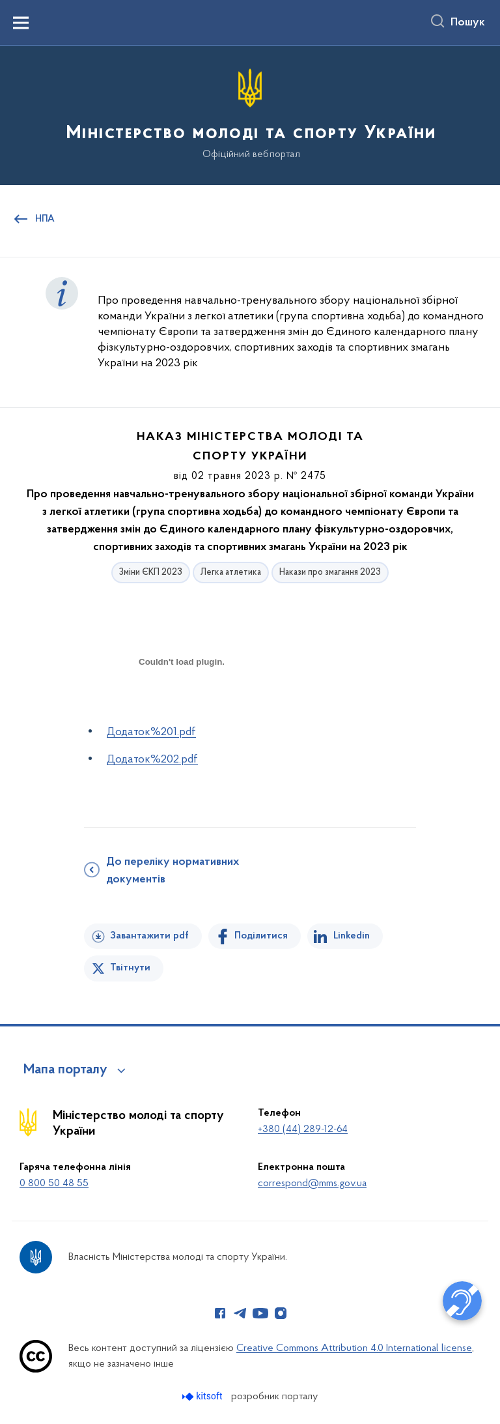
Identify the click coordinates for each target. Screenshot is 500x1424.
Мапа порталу (65, 1070)
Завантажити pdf (149, 936)
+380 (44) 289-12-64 (303, 1129)
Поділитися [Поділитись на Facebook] (261, 936)
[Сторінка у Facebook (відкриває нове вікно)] (220, 1313)
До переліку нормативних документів (172, 871)
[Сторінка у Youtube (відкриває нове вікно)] (260, 1313)
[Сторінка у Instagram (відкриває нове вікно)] (280, 1313)
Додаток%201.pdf (151, 732)
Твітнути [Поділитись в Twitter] (130, 968)
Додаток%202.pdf (152, 759)
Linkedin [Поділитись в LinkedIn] (351, 936)
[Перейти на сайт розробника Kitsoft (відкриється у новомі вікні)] (203, 1396)
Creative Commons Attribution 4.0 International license (354, 1348)
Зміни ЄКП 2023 (150, 572)
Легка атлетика (231, 572)
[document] (181, 707)
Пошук (468, 23)
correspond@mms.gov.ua (312, 1183)
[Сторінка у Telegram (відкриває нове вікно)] (240, 1313)
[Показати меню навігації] (20, 22)
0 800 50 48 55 (54, 1183)
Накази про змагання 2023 (330, 572)
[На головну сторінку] (250, 114)
